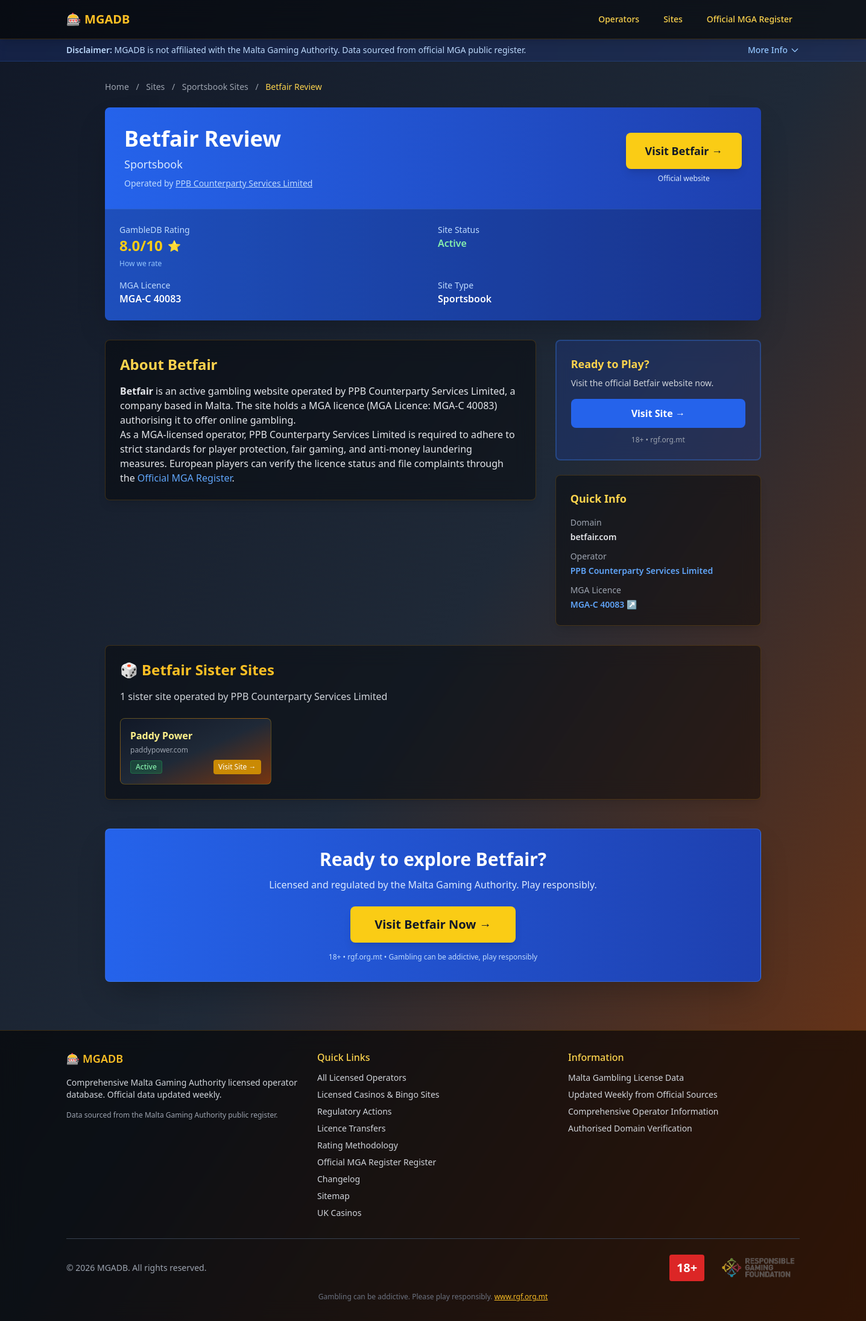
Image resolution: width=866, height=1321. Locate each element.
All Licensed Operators (361, 1077)
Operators (618, 19)
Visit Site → (658, 413)
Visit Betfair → (683, 151)
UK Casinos (339, 1212)
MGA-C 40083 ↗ (603, 604)
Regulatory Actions (354, 1111)
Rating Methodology (357, 1145)
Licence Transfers (351, 1128)
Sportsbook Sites (215, 86)
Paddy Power (161, 735)
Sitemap (333, 1196)
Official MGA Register (749, 19)
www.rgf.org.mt (521, 1296)
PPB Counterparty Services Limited (243, 183)
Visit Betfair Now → (433, 924)
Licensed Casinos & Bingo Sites (378, 1094)
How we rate (140, 263)
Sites (673, 19)
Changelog (338, 1179)
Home (117, 86)
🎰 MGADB (98, 19)
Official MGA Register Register (376, 1162)
